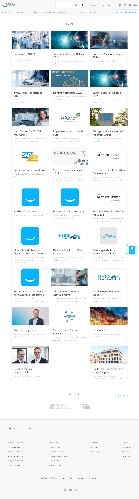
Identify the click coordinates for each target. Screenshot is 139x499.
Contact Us (108, 5)
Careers (93, 5)
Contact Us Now (15, 442)
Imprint (63, 478)
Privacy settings (92, 478)
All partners (123, 395)
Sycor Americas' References (56, 13)
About (125, 442)
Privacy (71, 478)
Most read (53, 442)
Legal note (80, 478)
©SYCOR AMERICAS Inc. (49, 478)
